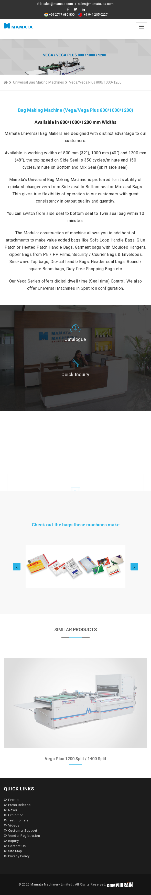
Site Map (13, 851)
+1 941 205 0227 (93, 14)
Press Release (17, 805)
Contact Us (15, 846)
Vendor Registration (22, 836)
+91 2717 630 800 (60, 14)
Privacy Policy (17, 856)
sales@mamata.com (55, 4)
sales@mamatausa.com (96, 4)
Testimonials (16, 820)
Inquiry (11, 841)
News (10, 810)
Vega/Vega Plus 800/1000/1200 (95, 82)
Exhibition (14, 815)
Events (11, 800)
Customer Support (20, 830)
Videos (11, 825)
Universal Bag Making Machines (38, 82)
